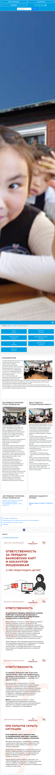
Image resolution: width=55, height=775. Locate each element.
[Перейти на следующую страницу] (39, 530)
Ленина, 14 (47, 163)
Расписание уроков (14, 336)
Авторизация (41, 1)
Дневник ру (14, 349)
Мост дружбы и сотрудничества (9, 518)
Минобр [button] (14, 5)
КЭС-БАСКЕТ (5, 524)
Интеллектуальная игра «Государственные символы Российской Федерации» (20, 520)
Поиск (35, 8)
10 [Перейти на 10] (37, 529)
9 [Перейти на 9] (34, 529)
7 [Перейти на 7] (30, 529)
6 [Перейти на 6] (28, 529)
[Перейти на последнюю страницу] (42, 530)
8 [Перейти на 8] (32, 529)
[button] (36, 5)
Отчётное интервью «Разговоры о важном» (12, 522)
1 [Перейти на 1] (17, 529)
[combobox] (24, 9)
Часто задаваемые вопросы (41, 336)
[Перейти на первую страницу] (13, 530)
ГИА (14, 342)
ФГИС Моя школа (41, 342)
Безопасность (41, 330)
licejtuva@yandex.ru (49, 167)
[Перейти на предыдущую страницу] (15, 530)
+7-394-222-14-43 (49, 165)
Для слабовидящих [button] (13, 1)
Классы (14, 330)
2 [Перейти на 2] (19, 529)
